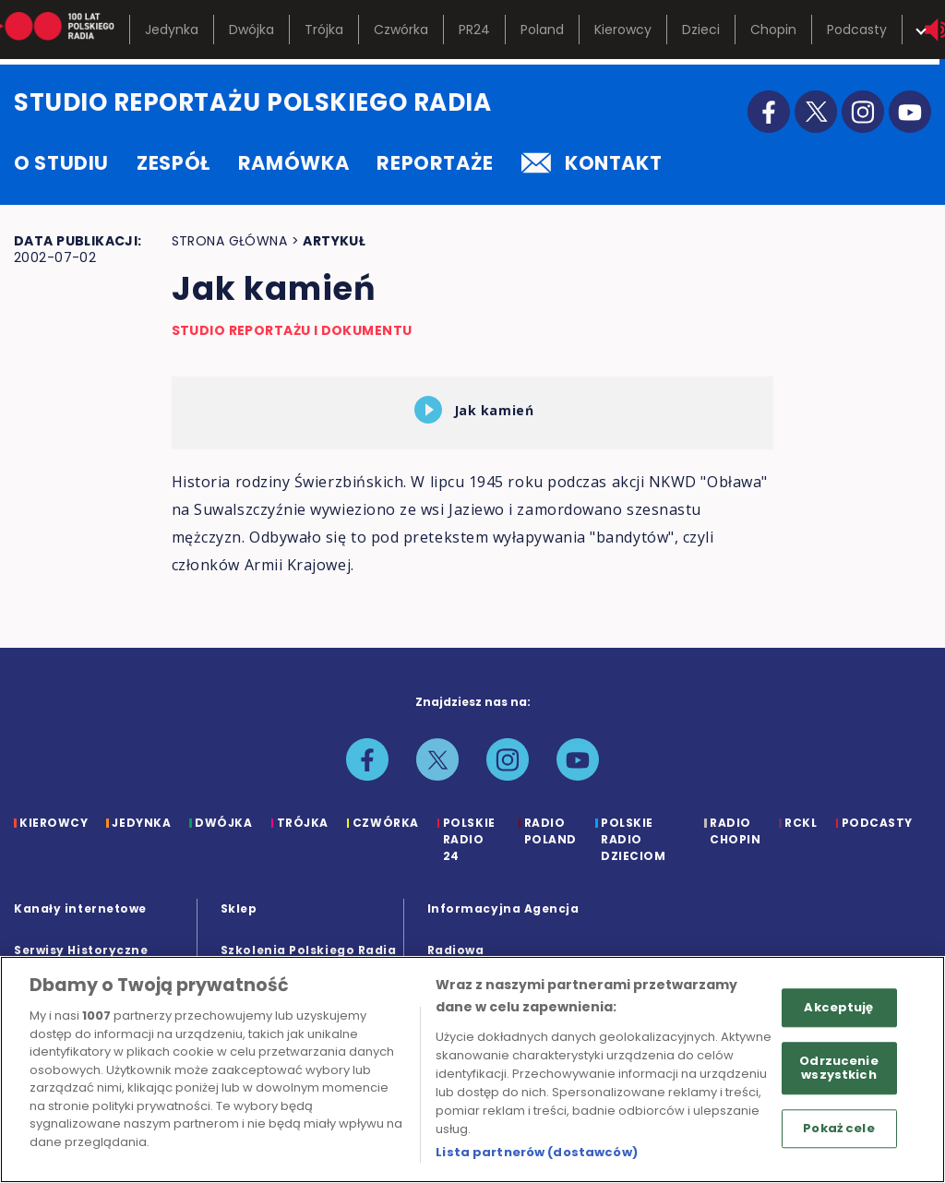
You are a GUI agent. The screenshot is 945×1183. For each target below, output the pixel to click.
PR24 (474, 29)
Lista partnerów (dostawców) (537, 1152)
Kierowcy (623, 29)
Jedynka (171, 29)
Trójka (324, 29)
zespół (173, 162)
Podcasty (857, 29)
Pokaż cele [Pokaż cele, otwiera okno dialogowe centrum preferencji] (838, 1128)
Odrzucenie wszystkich (838, 1068)
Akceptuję (838, 1007)
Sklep (239, 908)
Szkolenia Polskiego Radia (309, 950)
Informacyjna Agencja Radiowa (503, 929)
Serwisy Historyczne (81, 950)
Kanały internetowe (80, 908)
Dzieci (701, 29)
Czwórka (401, 29)
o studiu (61, 162)
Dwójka (251, 29)
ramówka (293, 162)
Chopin (773, 29)
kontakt (591, 162)
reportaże (435, 162)
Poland (542, 29)
